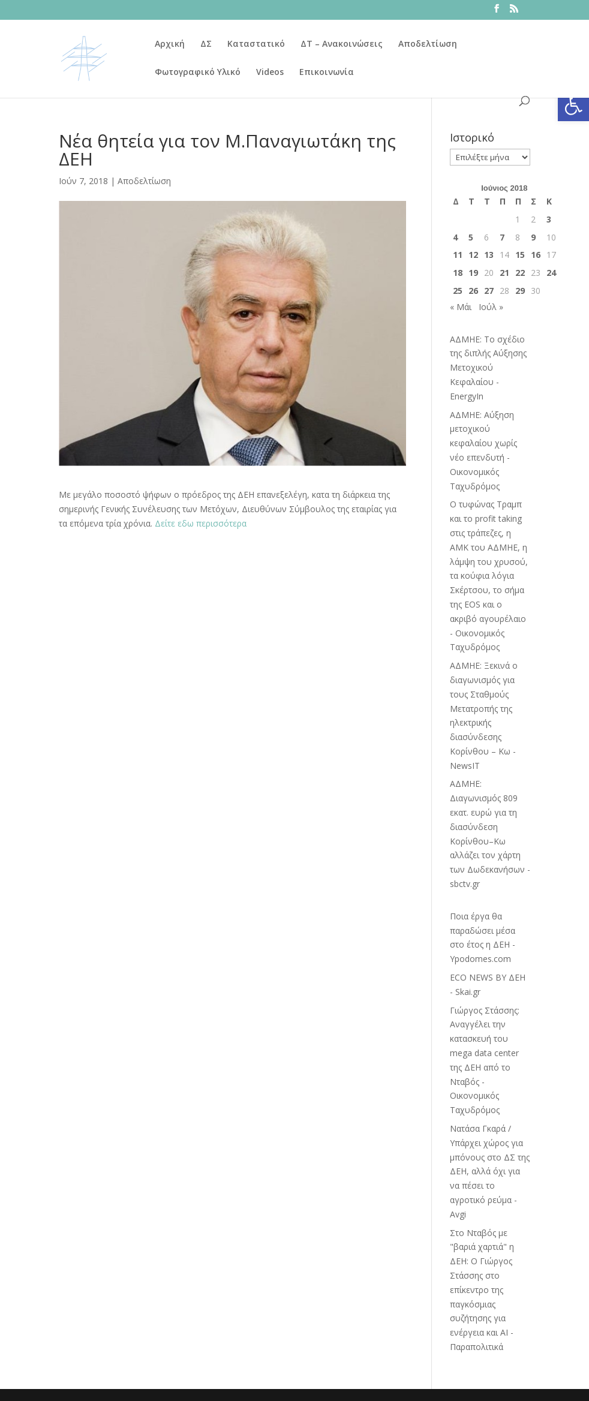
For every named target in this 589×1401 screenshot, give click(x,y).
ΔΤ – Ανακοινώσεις (341, 44)
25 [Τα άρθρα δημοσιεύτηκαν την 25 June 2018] (457, 290)
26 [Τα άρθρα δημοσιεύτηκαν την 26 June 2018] (473, 290)
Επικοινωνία (326, 72)
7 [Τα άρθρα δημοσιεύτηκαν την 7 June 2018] (502, 237)
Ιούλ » (491, 306)
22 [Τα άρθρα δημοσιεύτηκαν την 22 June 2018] (520, 272)
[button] (573, 105)
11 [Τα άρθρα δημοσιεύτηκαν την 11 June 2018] (457, 254)
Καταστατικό (256, 44)
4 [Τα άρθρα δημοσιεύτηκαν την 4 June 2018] (455, 237)
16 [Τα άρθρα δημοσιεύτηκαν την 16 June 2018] (535, 254)
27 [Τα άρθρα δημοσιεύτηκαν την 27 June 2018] (489, 290)
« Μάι (460, 306)
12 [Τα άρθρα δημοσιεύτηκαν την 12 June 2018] (473, 254)
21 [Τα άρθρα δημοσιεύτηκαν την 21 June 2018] (504, 272)
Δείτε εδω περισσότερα (201, 523)
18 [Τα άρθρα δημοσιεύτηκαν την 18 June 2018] (457, 272)
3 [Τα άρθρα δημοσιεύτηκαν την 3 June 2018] (548, 219)
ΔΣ (206, 44)
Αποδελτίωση (427, 44)
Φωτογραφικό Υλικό (198, 72)
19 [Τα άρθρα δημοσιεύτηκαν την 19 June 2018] (473, 272)
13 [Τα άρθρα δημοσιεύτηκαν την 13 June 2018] (489, 254)
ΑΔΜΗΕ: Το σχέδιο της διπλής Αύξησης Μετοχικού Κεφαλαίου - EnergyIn (488, 367)
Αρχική (170, 44)
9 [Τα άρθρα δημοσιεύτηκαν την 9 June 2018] (533, 237)
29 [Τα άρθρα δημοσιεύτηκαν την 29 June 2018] (520, 290)
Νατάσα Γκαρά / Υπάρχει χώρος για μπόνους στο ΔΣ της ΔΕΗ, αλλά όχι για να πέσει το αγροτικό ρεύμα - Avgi (490, 1171)
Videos (270, 72)
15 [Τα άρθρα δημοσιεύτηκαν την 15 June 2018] (520, 254)
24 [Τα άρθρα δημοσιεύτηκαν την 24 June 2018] (551, 272)
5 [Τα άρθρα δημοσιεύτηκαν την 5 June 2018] (470, 237)
